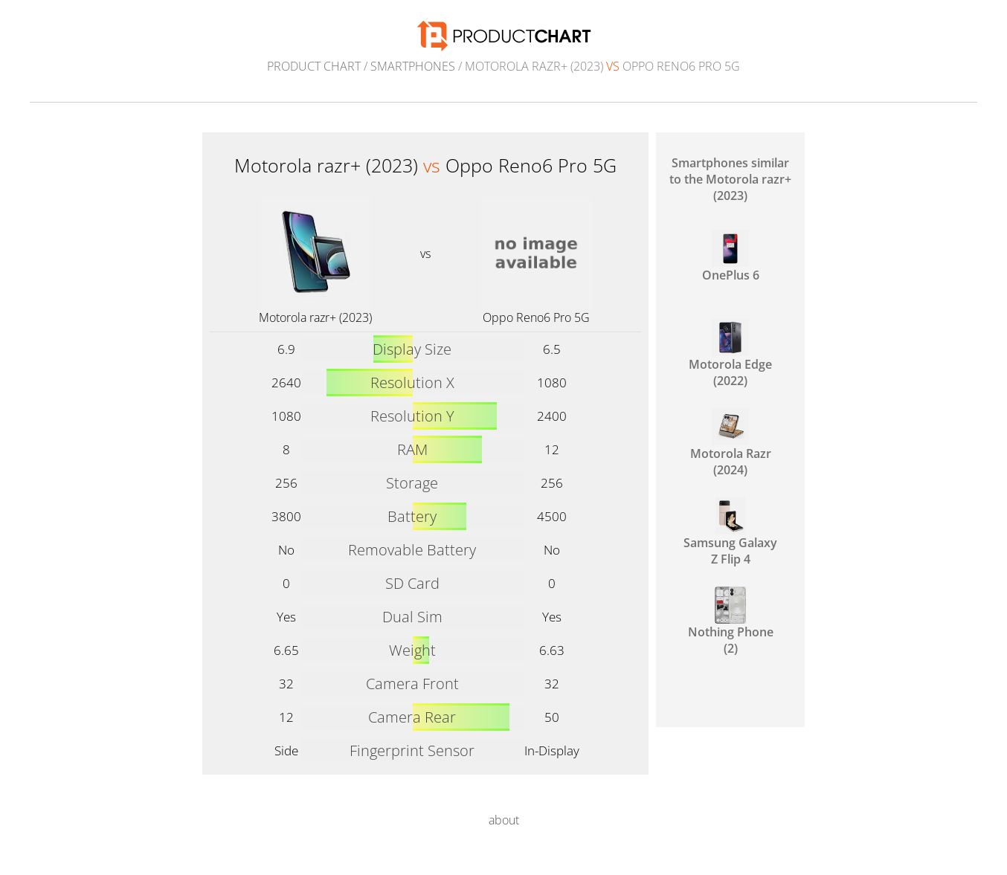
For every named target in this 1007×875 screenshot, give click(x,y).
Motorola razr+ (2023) (315, 317)
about (504, 820)
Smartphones (412, 66)
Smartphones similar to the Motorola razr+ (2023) (730, 179)
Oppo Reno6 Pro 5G (536, 317)
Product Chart (314, 66)
